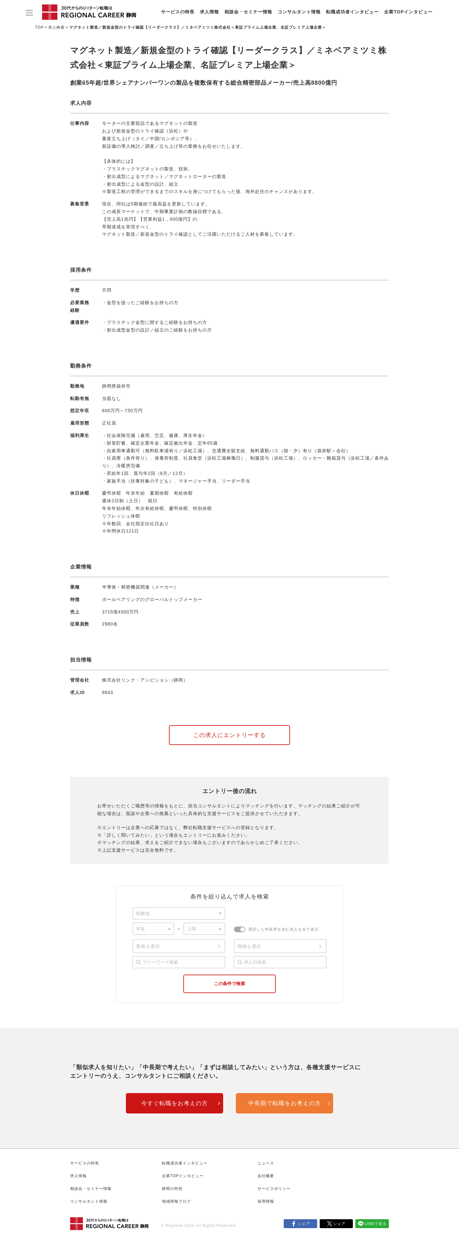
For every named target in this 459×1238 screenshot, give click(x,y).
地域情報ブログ (176, 1201)
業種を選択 (148, 946)
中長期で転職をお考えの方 (284, 1103)
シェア (304, 1223)
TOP (39, 27)
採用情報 (266, 1201)
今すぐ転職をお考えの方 (174, 1103)
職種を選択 (249, 946)
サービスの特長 (177, 11)
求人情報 (209, 11)
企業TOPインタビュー (408, 11)
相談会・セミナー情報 (248, 11)
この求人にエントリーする (229, 735)
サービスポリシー (274, 1188)
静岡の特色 (172, 1188)
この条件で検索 (229, 983)
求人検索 (56, 27)
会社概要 (266, 1176)
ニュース (266, 1163)
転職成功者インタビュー (352, 11)
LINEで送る (376, 1223)
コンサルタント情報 (299, 11)
